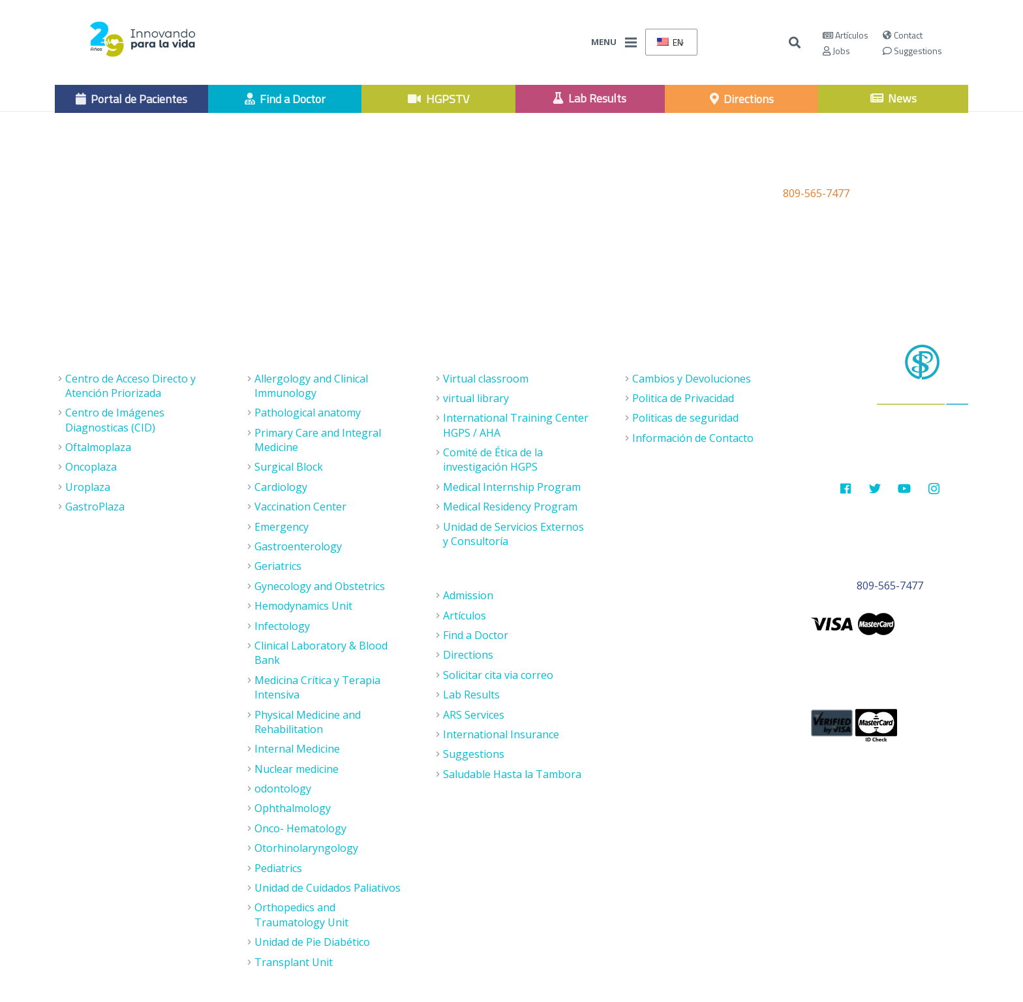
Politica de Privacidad (683, 398)
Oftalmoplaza (98, 447)
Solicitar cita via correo (498, 675)
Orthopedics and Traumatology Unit (301, 914)
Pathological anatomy (307, 412)
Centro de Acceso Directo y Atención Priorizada (130, 385)
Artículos (845, 35)
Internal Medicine (297, 749)
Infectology (282, 626)
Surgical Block (288, 467)
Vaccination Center (300, 506)
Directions (468, 655)
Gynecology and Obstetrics (319, 586)
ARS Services (473, 715)
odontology (282, 788)
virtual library (476, 398)
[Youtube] (904, 488)
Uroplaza (87, 487)
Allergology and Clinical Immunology (311, 385)
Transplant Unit (293, 962)
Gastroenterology (298, 546)
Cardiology (280, 487)
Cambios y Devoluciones (691, 378)
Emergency (281, 527)
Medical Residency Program (510, 506)
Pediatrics (278, 868)
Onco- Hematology (300, 828)
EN (670, 42)
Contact (903, 35)
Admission (468, 595)
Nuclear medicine (296, 769)
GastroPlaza (95, 506)
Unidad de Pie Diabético (312, 942)
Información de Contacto (693, 438)
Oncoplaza (91, 467)
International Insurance (501, 734)
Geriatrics (277, 566)
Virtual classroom (485, 378)
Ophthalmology (292, 808)
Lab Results (471, 694)
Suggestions (912, 50)
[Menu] (631, 42)
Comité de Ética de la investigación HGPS (493, 459)
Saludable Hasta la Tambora (512, 774)
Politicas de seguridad (685, 418)
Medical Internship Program (512, 487)
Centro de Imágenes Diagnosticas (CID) (114, 419)
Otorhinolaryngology (306, 848)
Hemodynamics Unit (303, 606)
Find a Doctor (475, 635)
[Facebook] (845, 488)
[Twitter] (875, 488)
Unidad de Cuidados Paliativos (327, 888)
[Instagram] (934, 488)
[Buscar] (795, 42)
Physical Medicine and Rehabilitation (307, 722)
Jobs (836, 50)
